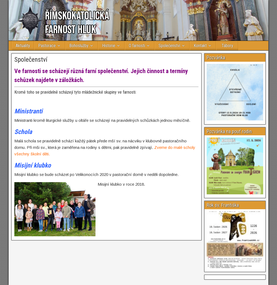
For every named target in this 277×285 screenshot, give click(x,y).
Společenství (169, 45)
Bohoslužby (78, 45)
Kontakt (200, 45)
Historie (108, 45)
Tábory (227, 45)
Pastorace (47, 45)
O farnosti (137, 45)
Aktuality (23, 45)
